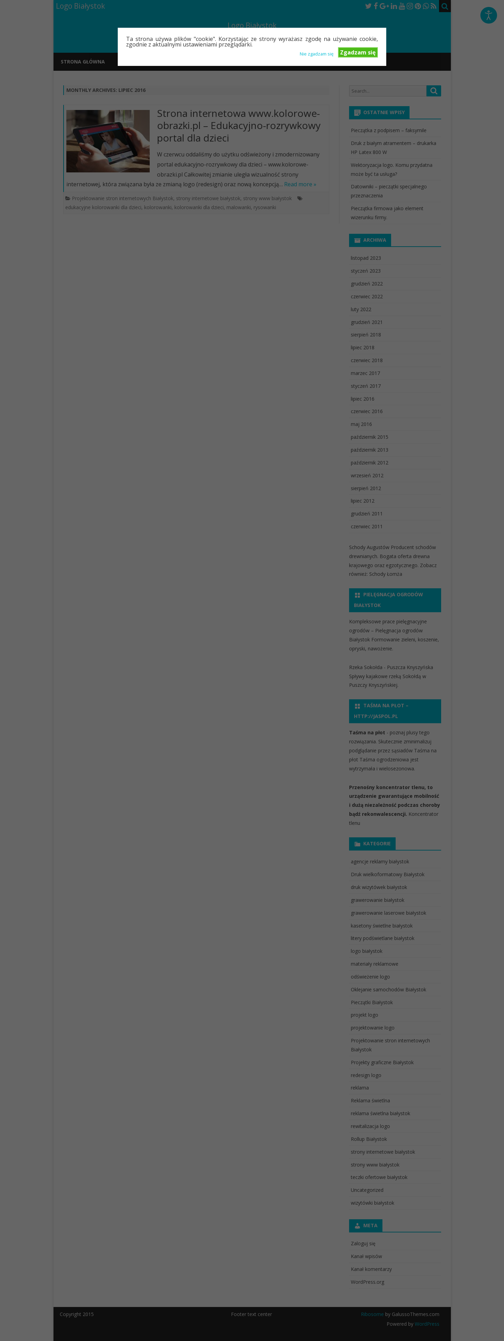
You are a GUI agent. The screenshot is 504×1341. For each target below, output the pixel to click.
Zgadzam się (357, 52)
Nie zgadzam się (316, 53)
